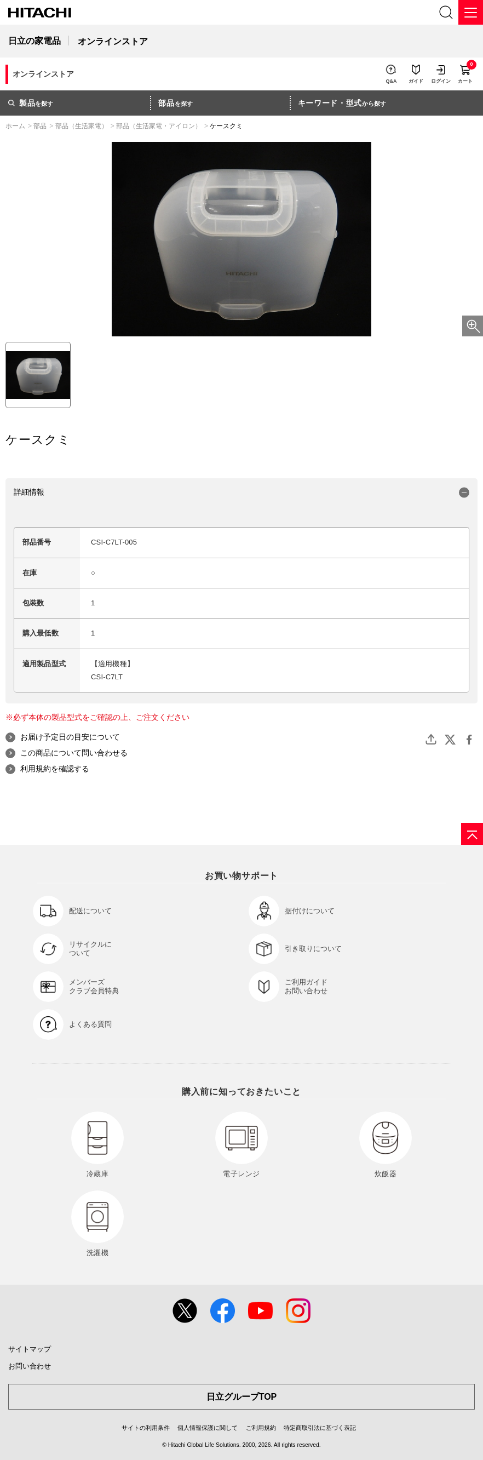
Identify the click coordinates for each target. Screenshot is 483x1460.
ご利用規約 (261, 1427)
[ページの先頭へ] (472, 834)
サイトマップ (29, 1349)
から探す (342, 103)
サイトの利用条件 (146, 1427)
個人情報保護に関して (207, 1427)
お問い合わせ (29, 1366)
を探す (30, 103)
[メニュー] (470, 12)
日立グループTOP (241, 1396)
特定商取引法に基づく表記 (320, 1427)
